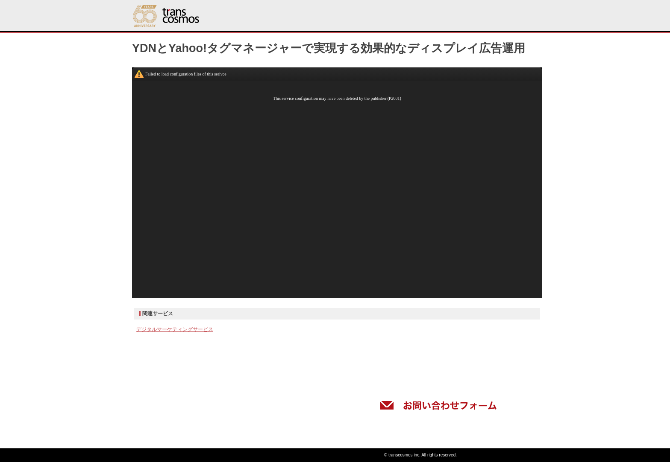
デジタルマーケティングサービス (174, 329)
